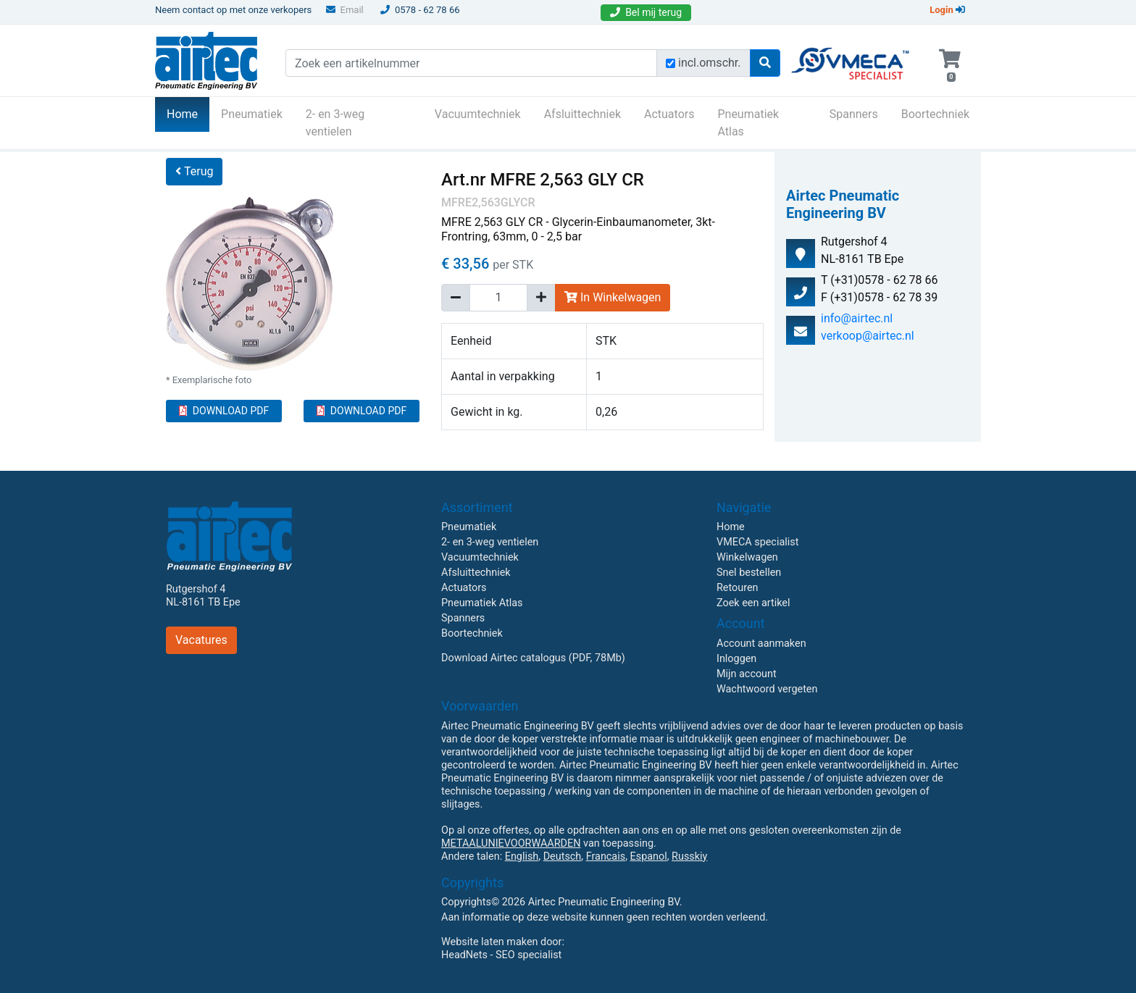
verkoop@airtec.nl (867, 336)
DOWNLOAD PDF (224, 410)
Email (345, 9)
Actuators (669, 114)
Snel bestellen (749, 572)
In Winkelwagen (612, 297)
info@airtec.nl (857, 318)
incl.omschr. (709, 63)
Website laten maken (489, 942)
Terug (194, 171)
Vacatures (201, 640)
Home (188, 113)
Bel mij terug (646, 12)
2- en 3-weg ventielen (335, 122)
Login (947, 9)
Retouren (738, 588)
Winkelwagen (747, 557)
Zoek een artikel (753, 603)
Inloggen (736, 659)
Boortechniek (935, 114)
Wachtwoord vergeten (767, 689)
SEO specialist (528, 955)
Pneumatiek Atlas (748, 122)
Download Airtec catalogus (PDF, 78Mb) (533, 658)
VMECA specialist (757, 542)
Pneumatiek (252, 114)
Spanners (854, 114)
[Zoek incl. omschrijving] (670, 63)
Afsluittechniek (582, 114)
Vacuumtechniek (478, 114)
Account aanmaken (761, 643)
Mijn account (747, 674)
